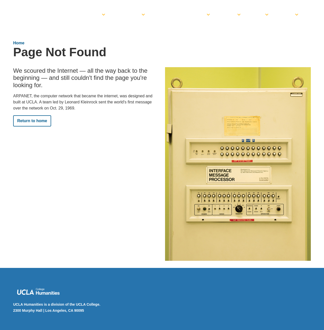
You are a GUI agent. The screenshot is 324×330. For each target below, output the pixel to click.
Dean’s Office (85, 14)
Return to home (32, 121)
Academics (128, 14)
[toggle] (103, 13)
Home (18, 43)
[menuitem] (88, 13)
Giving (286, 14)
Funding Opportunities (180, 14)
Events (227, 14)
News (257, 14)
